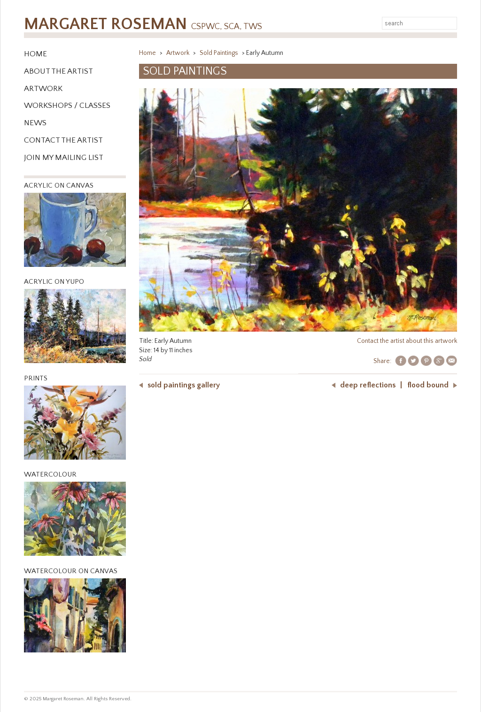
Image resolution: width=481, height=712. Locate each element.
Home (35, 54)
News (35, 123)
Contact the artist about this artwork (407, 341)
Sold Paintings (220, 53)
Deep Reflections (368, 385)
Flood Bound (428, 385)
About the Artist (58, 71)
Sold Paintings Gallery (183, 385)
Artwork (43, 88)
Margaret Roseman (143, 24)
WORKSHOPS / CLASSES (67, 105)
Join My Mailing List (63, 157)
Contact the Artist (63, 140)
